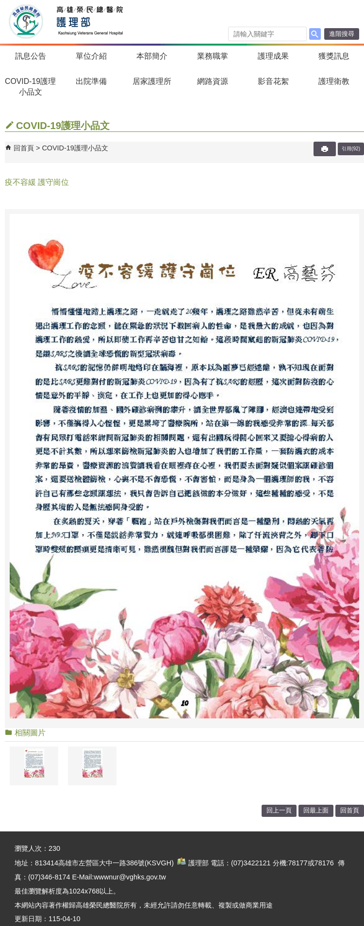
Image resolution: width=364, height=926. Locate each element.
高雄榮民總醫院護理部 (89, 22)
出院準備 (91, 81)
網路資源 (212, 81)
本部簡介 (151, 56)
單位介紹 (91, 56)
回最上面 (316, 810)
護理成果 (273, 56)
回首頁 (24, 148)
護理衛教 (333, 81)
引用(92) (351, 148)
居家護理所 (151, 81)
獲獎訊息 (333, 56)
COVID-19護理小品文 (30, 86)
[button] (315, 34)
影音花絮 (273, 81)
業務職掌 (212, 56)
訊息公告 (30, 56)
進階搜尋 (341, 33)
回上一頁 (279, 810)
